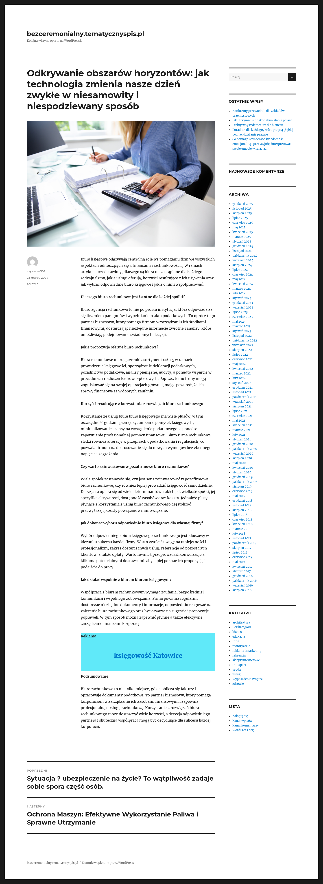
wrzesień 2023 (242, 307)
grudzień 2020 (242, 444)
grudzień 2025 (242, 204)
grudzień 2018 (242, 501)
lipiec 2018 (239, 515)
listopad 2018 (241, 505)
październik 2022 (244, 340)
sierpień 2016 (242, 590)
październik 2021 (244, 397)
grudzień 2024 (242, 246)
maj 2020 (239, 463)
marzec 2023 (241, 326)
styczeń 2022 (241, 383)
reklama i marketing (246, 651)
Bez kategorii (241, 627)
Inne (235, 641)
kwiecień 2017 (242, 567)
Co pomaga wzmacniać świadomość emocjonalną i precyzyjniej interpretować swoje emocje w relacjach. (261, 144)
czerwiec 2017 (242, 557)
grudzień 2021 (242, 387)
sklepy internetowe (246, 660)
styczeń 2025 (241, 241)
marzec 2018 (241, 529)
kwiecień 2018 (242, 524)
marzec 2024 (241, 289)
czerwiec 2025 (242, 223)
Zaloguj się (240, 716)
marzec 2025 (241, 237)
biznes (237, 632)
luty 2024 (239, 293)
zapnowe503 (36, 271)
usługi (236, 674)
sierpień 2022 (242, 350)
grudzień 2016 (242, 576)
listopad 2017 (241, 538)
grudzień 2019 (242, 477)
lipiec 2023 (240, 312)
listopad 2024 (242, 251)
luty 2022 (239, 378)
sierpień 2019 (242, 486)
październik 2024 (244, 256)
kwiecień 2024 (242, 284)
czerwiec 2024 (242, 274)
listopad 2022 (242, 336)
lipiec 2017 (239, 552)
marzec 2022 (241, 373)
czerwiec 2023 (242, 317)
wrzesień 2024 (242, 260)
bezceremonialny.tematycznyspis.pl (85, 33)
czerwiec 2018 (242, 519)
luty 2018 (238, 534)
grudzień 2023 (242, 303)
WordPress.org (243, 730)
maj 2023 (238, 322)
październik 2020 (244, 449)
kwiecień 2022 (242, 369)
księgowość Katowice (148, 656)
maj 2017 (238, 562)
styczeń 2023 (241, 331)
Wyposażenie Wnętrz (247, 679)
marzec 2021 (241, 430)
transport (239, 665)
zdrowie (32, 284)
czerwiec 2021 (242, 416)
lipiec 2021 (239, 411)
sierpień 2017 (241, 548)
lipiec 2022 (240, 355)
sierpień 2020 (242, 458)
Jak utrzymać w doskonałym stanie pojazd (262, 120)
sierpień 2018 (241, 510)
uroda (236, 670)
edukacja (238, 637)
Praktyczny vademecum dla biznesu (257, 125)
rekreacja (239, 655)
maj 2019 (238, 496)
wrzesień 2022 (242, 345)
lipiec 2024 (240, 270)
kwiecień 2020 (242, 468)
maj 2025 (239, 227)
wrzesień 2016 (242, 585)
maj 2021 (238, 420)
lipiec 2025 (240, 218)
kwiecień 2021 (242, 425)
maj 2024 (239, 279)
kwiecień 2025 (242, 232)
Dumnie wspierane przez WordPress (108, 863)
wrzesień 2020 (242, 453)
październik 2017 (244, 543)
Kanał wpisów (242, 721)
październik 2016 (244, 581)
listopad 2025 (242, 208)
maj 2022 (239, 364)
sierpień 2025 (242, 213)
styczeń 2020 (241, 472)
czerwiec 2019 (242, 491)
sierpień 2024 (242, 265)
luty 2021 (238, 435)
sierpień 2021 (241, 406)
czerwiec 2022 (242, 359)
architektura (241, 622)
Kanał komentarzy (245, 725)
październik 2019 (244, 482)
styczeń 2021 (241, 439)
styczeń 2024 (241, 298)
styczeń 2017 (241, 571)
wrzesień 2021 (242, 402)
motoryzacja (241, 646)
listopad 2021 (241, 392)
